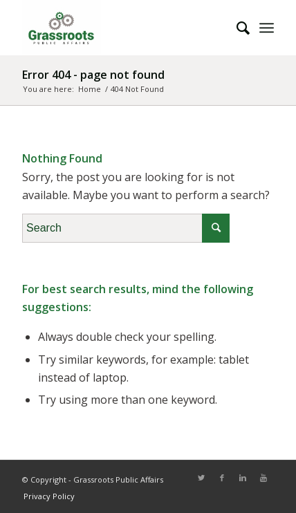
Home (89, 89)
